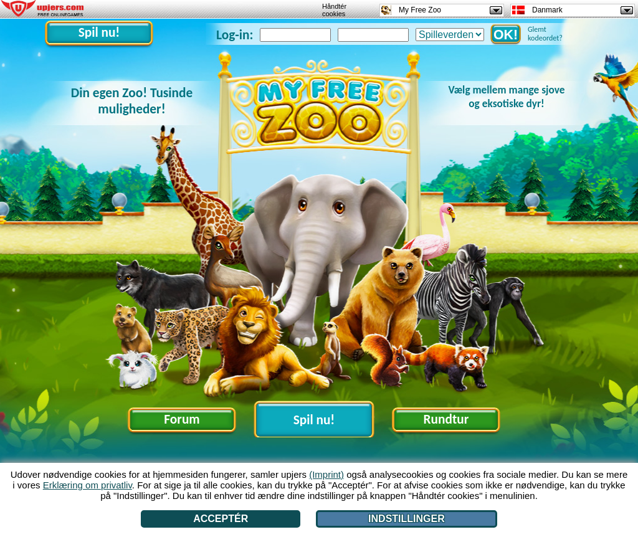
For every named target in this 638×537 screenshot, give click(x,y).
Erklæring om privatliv (87, 485)
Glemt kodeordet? (545, 33)
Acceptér (220, 518)
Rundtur (446, 419)
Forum (181, 419)
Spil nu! (99, 32)
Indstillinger (406, 518)
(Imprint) (326, 474)
